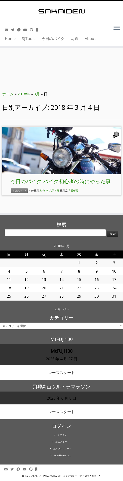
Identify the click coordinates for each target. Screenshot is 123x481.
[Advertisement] (61, 55)
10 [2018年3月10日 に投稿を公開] (114, 271)
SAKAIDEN (35, 475)
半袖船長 (73, 190)
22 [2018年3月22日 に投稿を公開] (79, 287)
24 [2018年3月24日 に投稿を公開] (114, 287)
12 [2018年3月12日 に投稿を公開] (26, 279)
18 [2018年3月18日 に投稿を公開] (9, 287)
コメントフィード (62, 448)
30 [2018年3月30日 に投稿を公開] (96, 296)
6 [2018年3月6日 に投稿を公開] (44, 271)
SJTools (28, 38)
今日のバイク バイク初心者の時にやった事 (61, 181)
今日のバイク (53, 38)
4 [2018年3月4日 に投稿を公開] (9, 271)
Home (10, 38)
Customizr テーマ (72, 475)
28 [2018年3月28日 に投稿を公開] (61, 296)
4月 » (66, 309)
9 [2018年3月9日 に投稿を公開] (97, 271)
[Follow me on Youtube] (26, 29)
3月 (37, 93)
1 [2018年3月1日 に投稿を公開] (79, 262)
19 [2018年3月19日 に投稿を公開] (26, 287)
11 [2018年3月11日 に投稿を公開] (9, 279)
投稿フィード (62, 441)
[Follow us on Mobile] (38, 29)
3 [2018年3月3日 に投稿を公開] (114, 262)
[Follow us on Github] (33, 29)
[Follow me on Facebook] (20, 29)
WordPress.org (62, 455)
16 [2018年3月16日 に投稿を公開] (96, 279)
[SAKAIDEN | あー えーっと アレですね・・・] (61, 11)
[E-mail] (8, 29)
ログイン (62, 434)
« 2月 (57, 309)
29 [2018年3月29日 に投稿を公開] (79, 296)
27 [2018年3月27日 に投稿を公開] (44, 296)
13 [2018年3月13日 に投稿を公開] (44, 279)
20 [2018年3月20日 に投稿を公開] (44, 287)
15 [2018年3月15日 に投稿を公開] (79, 279)
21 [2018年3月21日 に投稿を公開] (61, 287)
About (90, 38)
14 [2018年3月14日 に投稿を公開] (61, 279)
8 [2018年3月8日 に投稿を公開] (79, 271)
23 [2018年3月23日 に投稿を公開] (96, 287)
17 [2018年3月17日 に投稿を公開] (114, 279)
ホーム (8, 93)
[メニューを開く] (116, 28)
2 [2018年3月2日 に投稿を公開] (97, 262)
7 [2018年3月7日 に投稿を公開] (61, 271)
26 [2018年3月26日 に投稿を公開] (26, 296)
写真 (74, 38)
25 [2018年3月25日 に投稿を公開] (9, 296)
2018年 (24, 93)
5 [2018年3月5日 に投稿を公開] (26, 271)
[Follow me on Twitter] (14, 29)
